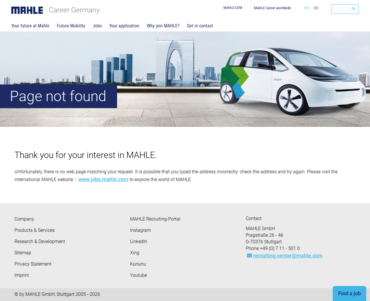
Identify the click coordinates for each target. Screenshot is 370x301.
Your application (124, 26)
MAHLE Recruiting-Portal (155, 219)
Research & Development (39, 241)
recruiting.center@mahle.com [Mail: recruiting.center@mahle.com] (285, 256)
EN (306, 8)
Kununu (138, 264)
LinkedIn (138, 241)
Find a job (349, 293)
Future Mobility (71, 26)
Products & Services (34, 230)
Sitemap (22, 252)
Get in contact (200, 26)
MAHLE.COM (232, 7)
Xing (134, 252)
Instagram (140, 230)
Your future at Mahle (30, 26)
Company (24, 219)
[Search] (345, 9)
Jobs (97, 26)
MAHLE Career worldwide (272, 8)
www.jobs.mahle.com (103, 179)
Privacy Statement (32, 264)
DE (316, 8)
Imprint (21, 275)
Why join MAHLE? (163, 26)
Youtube (138, 275)
